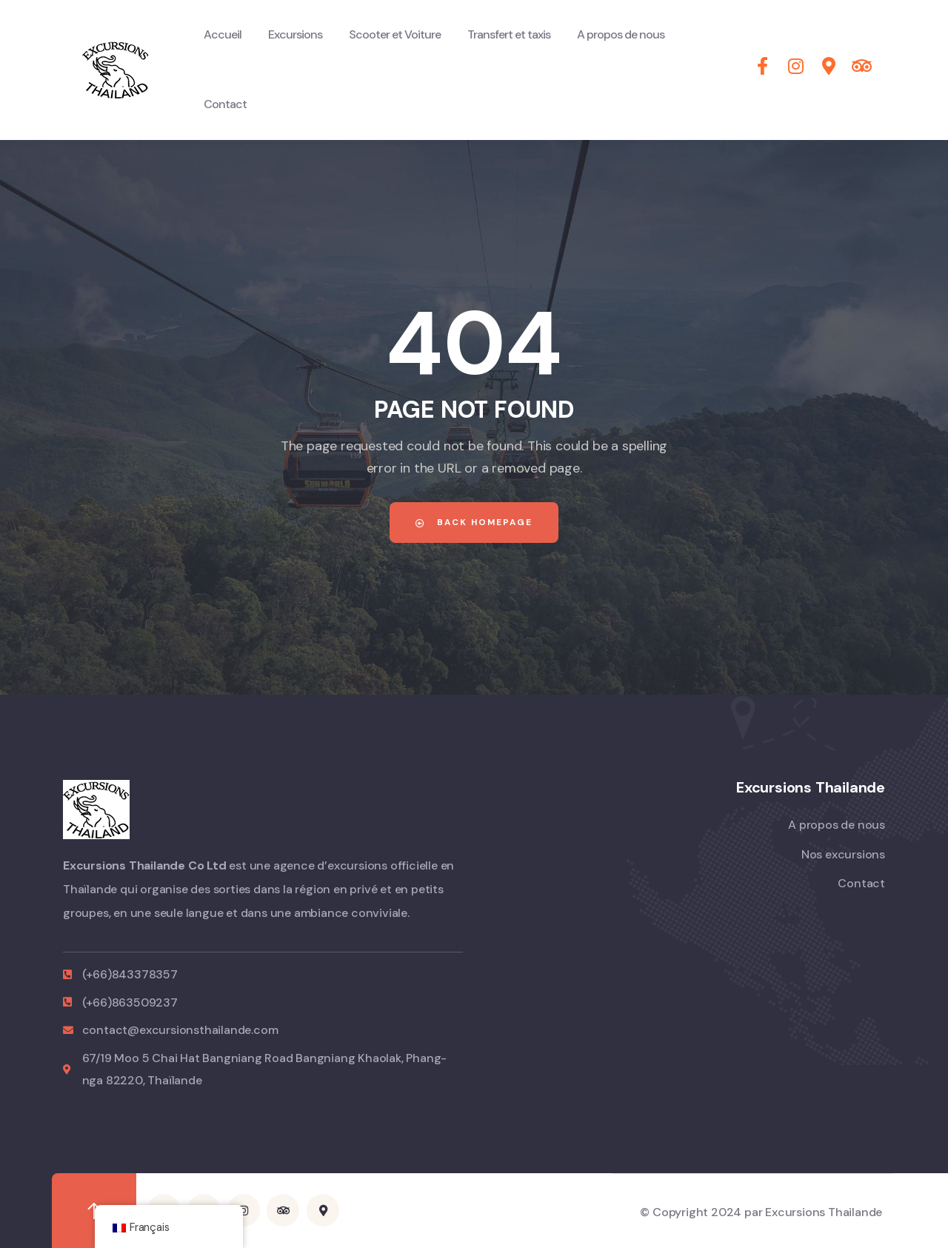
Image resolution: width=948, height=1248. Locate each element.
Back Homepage (474, 522)
